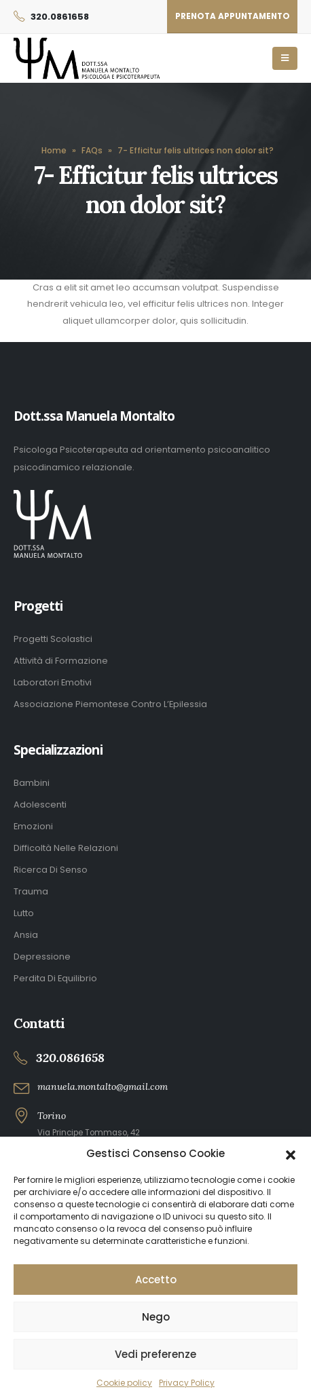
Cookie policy (124, 1382)
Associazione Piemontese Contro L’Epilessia (110, 704)
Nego (156, 1317)
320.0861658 (60, 16)
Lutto (24, 913)
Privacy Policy (187, 1382)
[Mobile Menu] (284, 58)
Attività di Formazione (61, 660)
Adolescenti (40, 804)
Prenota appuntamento (232, 16)
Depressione (42, 956)
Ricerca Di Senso (51, 869)
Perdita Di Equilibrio (55, 978)
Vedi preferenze (155, 1354)
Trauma (31, 891)
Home (54, 150)
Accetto (156, 1279)
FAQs (92, 150)
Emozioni (33, 826)
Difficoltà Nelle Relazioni (66, 847)
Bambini (32, 782)
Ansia (26, 934)
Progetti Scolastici (53, 638)
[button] (290, 1153)
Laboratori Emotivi (53, 682)
